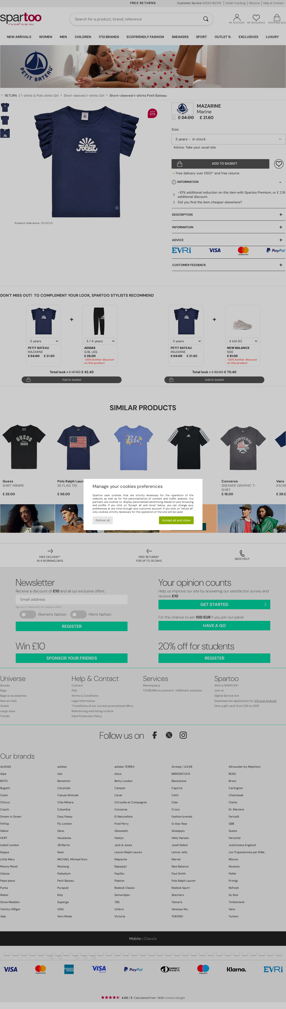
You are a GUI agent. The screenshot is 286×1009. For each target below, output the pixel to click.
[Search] (206, 19)
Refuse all (103, 520)
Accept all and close (176, 520)
